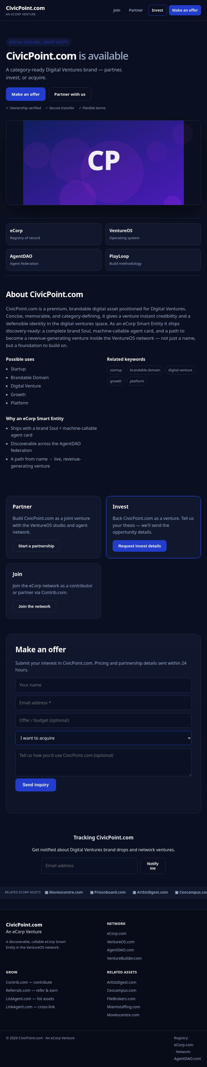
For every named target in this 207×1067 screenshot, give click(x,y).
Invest (157, 10)
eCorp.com (116, 933)
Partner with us (70, 94)
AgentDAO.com (120, 949)
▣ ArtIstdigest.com (151, 892)
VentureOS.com (120, 941)
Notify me (153, 865)
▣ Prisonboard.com (108, 892)
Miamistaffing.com (123, 1006)
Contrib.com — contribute (29, 982)
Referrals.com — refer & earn (32, 990)
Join (116, 10)
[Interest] (103, 738)
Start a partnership (36, 546)
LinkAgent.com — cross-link (30, 1006)
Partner (136, 10)
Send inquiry (36, 785)
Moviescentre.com (123, 1014)
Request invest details (139, 546)
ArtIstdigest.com (121, 982)
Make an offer (185, 10)
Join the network (34, 606)
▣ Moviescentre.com (65, 892)
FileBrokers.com (121, 998)
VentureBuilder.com (124, 958)
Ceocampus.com (121, 990)
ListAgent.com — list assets (30, 998)
